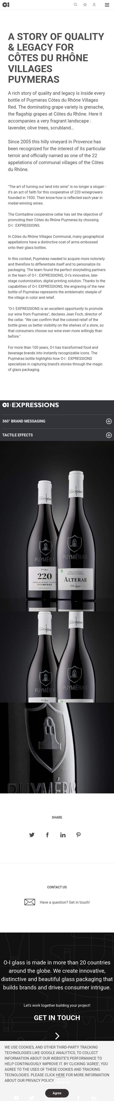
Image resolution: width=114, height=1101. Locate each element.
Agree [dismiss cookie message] (57, 1094)
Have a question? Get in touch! (57, 902)
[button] (107, 4)
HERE (60, 1075)
